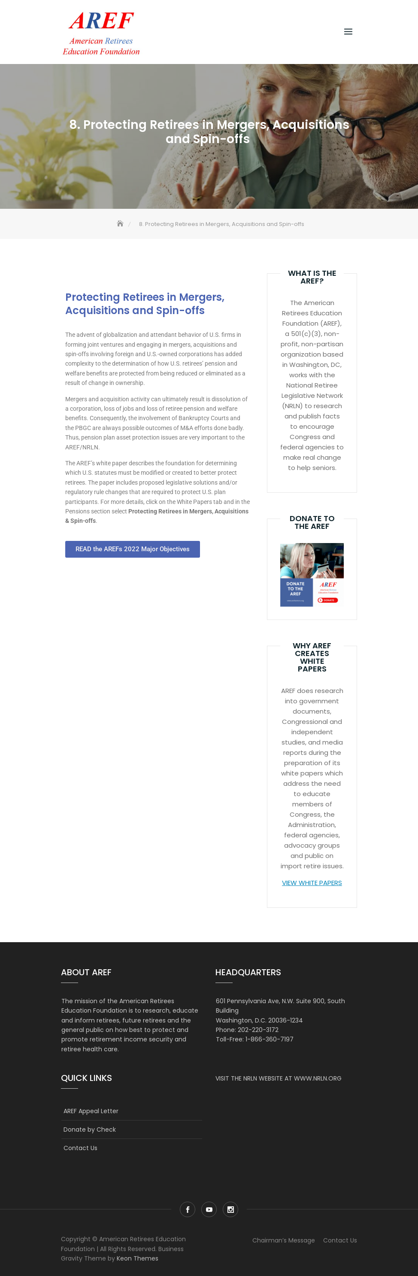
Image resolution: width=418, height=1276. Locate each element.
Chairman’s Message (283, 1240)
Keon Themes (137, 1258)
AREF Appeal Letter (91, 1111)
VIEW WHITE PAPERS (312, 882)
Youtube (209, 1209)
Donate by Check (90, 1129)
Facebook (187, 1209)
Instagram (230, 1209)
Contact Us (80, 1148)
